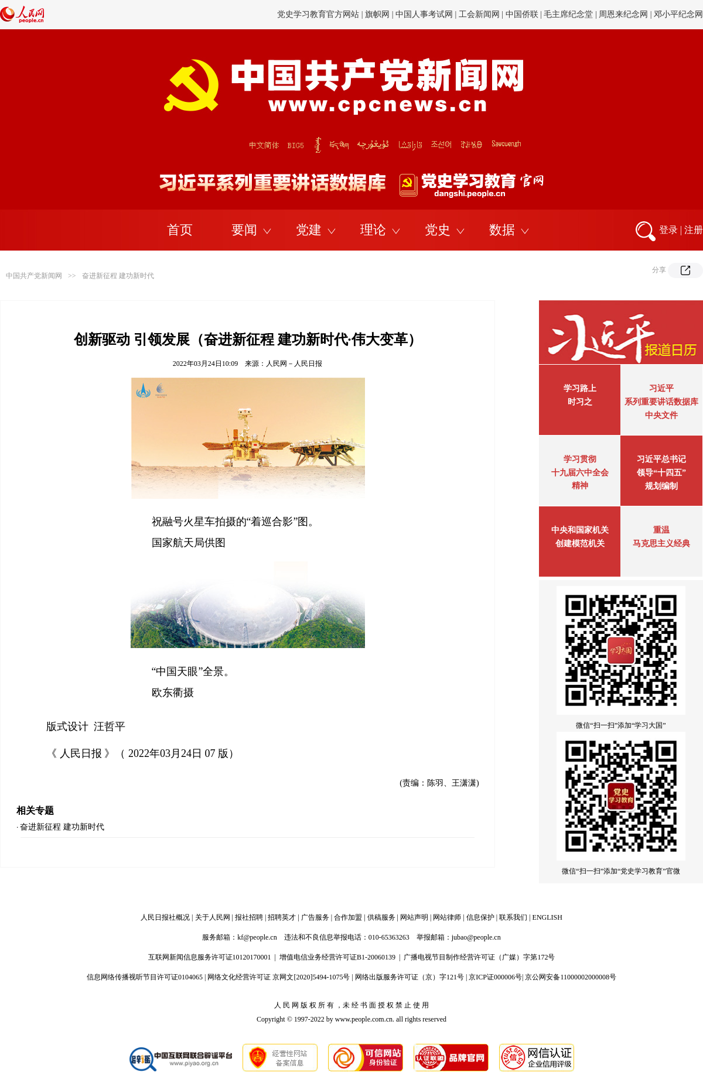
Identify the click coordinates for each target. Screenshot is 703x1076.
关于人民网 (212, 917)
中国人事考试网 (424, 14)
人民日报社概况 (165, 917)
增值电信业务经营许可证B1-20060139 (337, 957)
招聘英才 (282, 917)
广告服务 (315, 917)
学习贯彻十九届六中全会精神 (580, 472)
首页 (180, 229)
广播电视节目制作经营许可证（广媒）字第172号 (479, 957)
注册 (693, 230)
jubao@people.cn (476, 937)
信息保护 (480, 917)
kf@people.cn (257, 937)
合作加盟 (348, 917)
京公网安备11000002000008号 (570, 977)
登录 (668, 230)
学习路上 (580, 388)
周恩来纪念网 (623, 14)
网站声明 (414, 917)
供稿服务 (381, 917)
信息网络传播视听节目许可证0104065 (145, 977)
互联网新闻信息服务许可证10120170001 (209, 957)
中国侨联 (522, 14)
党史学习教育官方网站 (319, 14)
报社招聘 (249, 917)
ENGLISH (547, 917)
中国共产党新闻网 (34, 276)
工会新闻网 (479, 14)
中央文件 (661, 415)
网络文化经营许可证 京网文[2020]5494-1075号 (278, 977)
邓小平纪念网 (678, 14)
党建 (309, 229)
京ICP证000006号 (495, 977)
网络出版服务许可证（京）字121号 (409, 977)
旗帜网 (377, 14)
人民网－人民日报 (294, 363)
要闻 (244, 229)
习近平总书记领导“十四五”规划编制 (661, 473)
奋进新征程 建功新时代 (118, 276)
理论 (373, 229)
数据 (502, 229)
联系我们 (513, 917)
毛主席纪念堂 (568, 14)
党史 (438, 229)
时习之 (580, 401)
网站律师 (447, 917)
